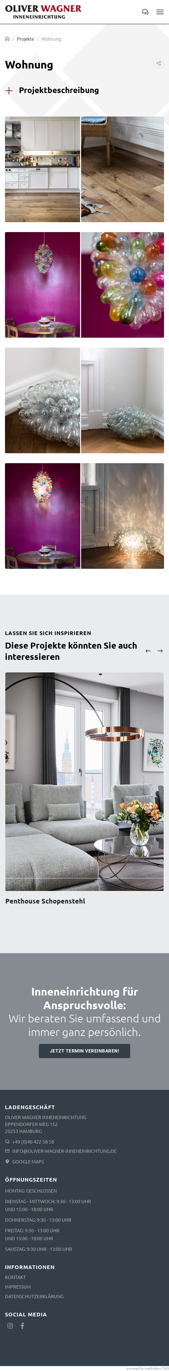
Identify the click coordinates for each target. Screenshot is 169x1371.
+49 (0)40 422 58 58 (33, 1142)
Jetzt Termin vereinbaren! (85, 1050)
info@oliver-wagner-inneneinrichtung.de (64, 1151)
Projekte (25, 39)
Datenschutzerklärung (34, 1296)
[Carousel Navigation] (154, 651)
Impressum (18, 1287)
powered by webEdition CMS (148, 1368)
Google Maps (28, 1161)
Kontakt (15, 1277)
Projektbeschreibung (59, 90)
